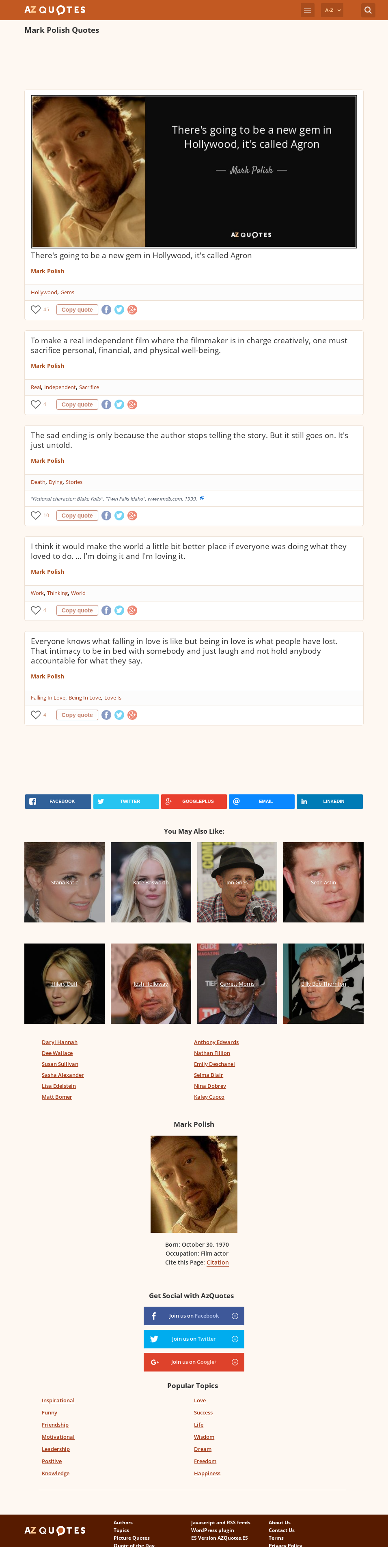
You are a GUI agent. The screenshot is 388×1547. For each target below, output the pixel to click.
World (78, 593)
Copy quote (77, 309)
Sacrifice (89, 387)
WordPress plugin (212, 1530)
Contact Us (282, 1530)
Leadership (56, 1449)
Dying (56, 482)
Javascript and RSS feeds (220, 1522)
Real (36, 387)
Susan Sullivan (60, 1064)
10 (46, 515)
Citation (218, 1262)
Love (200, 1400)
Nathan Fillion (212, 1053)
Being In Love (85, 697)
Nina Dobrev (210, 1085)
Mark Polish (47, 271)
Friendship (55, 1424)
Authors (123, 1522)
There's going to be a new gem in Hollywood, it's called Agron (141, 255)
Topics (121, 1530)
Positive (52, 1461)
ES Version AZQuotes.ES (219, 1537)
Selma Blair (208, 1074)
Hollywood (44, 292)
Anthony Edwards (216, 1042)
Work (37, 593)
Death (38, 482)
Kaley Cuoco (209, 1096)
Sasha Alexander (63, 1074)
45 (46, 309)
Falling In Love (48, 697)
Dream (202, 1449)
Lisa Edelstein (59, 1085)
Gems (67, 292)
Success (203, 1412)
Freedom (205, 1461)
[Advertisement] (172, 63)
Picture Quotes (132, 1537)
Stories (74, 482)
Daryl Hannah (60, 1042)
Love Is (112, 697)
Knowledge (55, 1473)
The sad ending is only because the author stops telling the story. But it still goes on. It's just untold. (189, 440)
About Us (280, 1522)
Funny (49, 1412)
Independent (60, 387)
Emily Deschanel (214, 1064)
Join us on (194, 1315)
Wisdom (204, 1436)
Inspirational (58, 1400)
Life (198, 1424)
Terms (276, 1537)
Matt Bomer (57, 1096)
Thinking (57, 593)
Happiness (207, 1473)
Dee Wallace (57, 1053)
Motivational (58, 1436)
